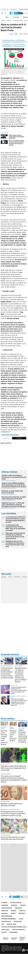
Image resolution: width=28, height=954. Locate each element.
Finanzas (14, 905)
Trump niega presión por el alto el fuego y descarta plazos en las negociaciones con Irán (14, 41)
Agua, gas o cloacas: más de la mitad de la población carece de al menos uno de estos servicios (15, 535)
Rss (2, 924)
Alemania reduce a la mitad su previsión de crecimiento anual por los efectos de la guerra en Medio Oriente (21, 675)
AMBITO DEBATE (22, 939)
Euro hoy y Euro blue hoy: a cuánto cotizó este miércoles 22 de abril (13, 838)
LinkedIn (13, 897)
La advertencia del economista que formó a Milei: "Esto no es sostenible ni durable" (15, 527)
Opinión (13, 910)
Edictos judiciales (18, 929)
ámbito (3, 20)
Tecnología (18, 921)
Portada (4, 902)
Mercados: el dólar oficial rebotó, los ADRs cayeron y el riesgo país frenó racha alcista (13, 768)
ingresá (25, 13)
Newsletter (23, 897)
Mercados (18, 908)
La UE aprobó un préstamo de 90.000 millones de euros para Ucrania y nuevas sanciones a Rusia (7, 673)
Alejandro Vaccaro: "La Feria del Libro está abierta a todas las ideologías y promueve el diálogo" (14, 504)
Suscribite (19, 438)
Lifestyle (22, 910)
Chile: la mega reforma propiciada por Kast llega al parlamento (16, 136)
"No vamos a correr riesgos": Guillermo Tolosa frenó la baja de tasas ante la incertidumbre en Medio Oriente (14, 779)
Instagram (9, 897)
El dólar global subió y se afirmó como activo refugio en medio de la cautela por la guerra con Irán (13, 813)
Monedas (3, 576)
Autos (21, 919)
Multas (3, 932)
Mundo (9, 20)
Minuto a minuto (6, 764)
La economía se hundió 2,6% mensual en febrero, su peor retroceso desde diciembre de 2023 (15, 519)
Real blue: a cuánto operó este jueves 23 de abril (12, 492)
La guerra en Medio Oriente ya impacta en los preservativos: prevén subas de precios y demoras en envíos (19, 690)
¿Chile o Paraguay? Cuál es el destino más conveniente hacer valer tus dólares (22, 736)
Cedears (24, 576)
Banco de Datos (6, 908)
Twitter (2, 896)
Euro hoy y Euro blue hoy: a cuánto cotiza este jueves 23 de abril (14, 498)
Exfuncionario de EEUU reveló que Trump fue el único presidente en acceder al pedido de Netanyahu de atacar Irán (19, 702)
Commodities (17, 576)
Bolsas (10, 576)
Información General (8, 919)
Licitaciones (13, 932)
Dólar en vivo (13, 9)
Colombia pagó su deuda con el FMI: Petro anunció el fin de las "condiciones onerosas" (13, 45)
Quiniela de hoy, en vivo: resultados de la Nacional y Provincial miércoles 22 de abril (15, 544)
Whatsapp (21, 897)
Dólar (7, 17)
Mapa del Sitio (11, 924)
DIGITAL (6, 938)
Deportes (22, 913)
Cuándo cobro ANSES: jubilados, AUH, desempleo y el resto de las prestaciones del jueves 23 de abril (14, 485)
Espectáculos (6, 921)
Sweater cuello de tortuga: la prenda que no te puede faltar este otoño (14, 477)
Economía (16, 17)
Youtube (17, 896)
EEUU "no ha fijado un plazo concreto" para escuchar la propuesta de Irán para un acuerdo (16, 143)
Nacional (4, 913)
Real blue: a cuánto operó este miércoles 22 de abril (11, 805)
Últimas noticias (15, 902)
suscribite (21, 13)
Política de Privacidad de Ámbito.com (13, 927)
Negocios (4, 910)
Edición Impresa (6, 916)
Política (23, 905)
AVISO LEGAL (5, 929)
